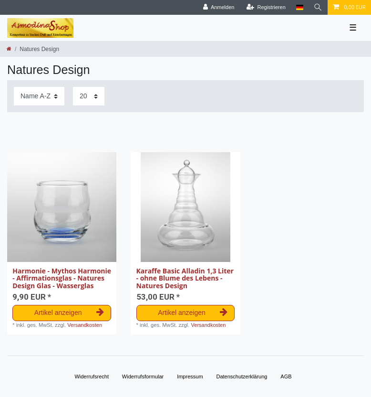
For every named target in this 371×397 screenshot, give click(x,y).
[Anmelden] (219, 7)
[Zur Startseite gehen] (9, 49)
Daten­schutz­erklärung (241, 376)
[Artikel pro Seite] (88, 96)
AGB (285, 376)
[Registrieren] (266, 7)
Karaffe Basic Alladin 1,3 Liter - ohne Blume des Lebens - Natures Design (185, 278)
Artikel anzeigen (69, 312)
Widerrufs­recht (91, 376)
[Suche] (318, 7)
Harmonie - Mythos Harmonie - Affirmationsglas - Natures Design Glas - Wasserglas (61, 278)
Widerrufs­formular (143, 376)
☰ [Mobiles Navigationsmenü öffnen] (353, 27)
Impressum (190, 376)
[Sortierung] (39, 96)
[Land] (300, 7)
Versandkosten (84, 325)
